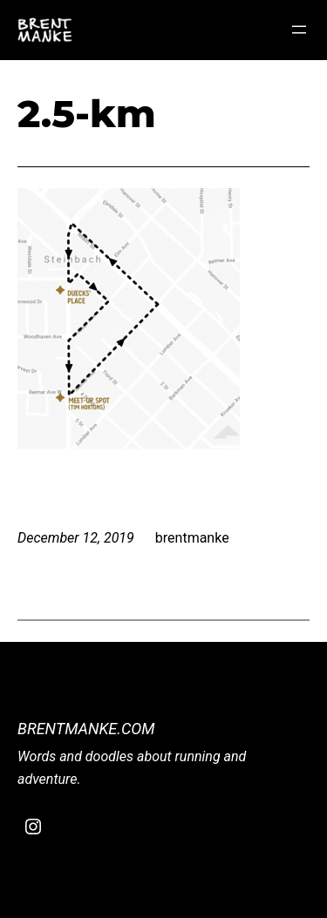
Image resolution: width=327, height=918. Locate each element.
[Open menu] (299, 29)
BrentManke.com (86, 728)
